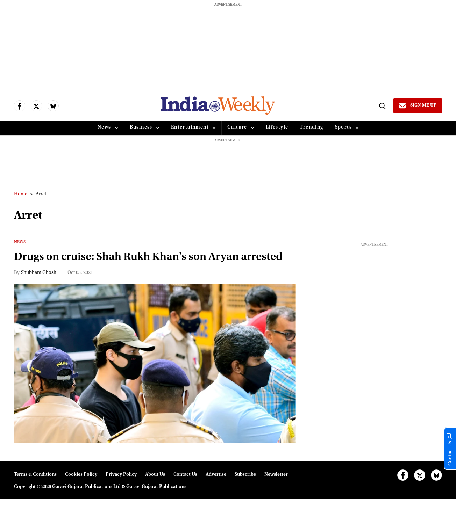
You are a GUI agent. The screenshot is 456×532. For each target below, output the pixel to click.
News (104, 127)
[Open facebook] (19, 105)
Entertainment (190, 127)
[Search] (381, 105)
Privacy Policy (121, 490)
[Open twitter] (36, 105)
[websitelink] (217, 105)
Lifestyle (277, 127)
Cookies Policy (81, 490)
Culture (237, 127)
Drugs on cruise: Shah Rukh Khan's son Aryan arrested (133, 265)
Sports (343, 127)
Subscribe (245, 490)
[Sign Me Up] (417, 105)
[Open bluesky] (53, 105)
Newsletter (276, 490)
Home (20, 194)
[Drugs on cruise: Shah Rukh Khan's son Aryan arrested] (155, 379)
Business (141, 127)
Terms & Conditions (35, 490)
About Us (155, 490)
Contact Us (185, 490)
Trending (311, 127)
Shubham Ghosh (38, 288)
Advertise (216, 490)
